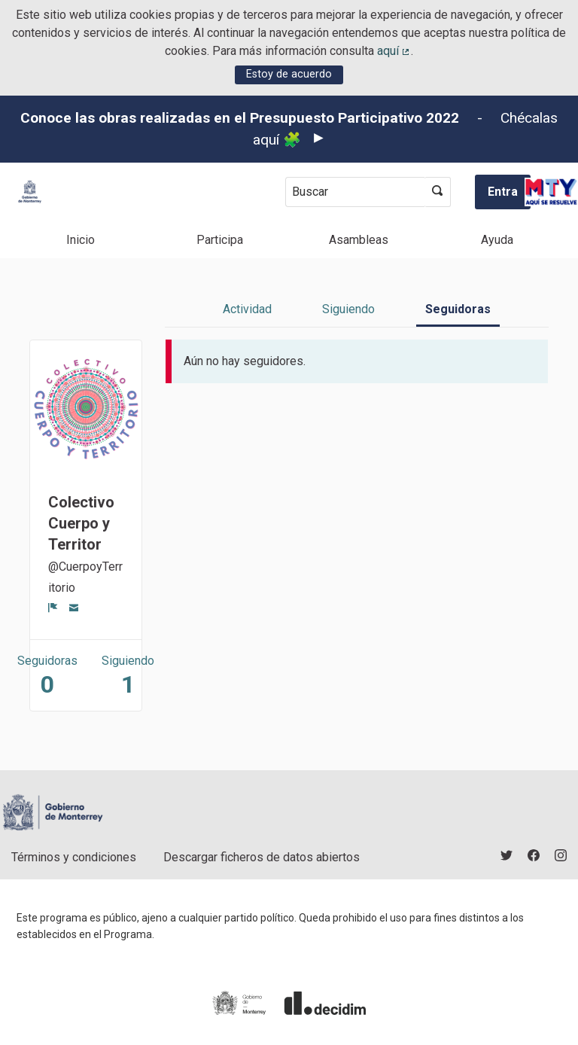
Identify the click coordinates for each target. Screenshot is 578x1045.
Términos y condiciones (73, 857)
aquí (394, 51)
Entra (503, 191)
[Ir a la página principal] (29, 191)
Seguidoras (458, 309)
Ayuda (497, 240)
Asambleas (358, 240)
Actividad (247, 309)
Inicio (80, 240)
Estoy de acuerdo (289, 74)
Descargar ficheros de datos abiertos (261, 857)
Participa (219, 240)
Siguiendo (348, 309)
